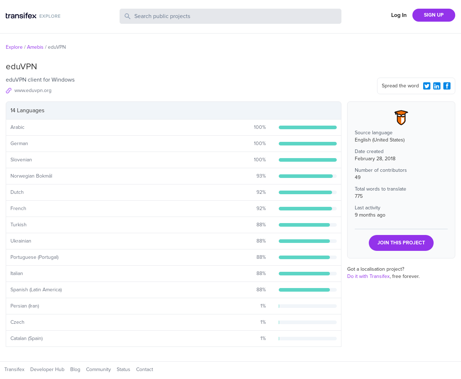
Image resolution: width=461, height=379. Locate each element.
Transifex (14, 369)
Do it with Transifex (368, 276)
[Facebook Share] (447, 86)
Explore (14, 47)
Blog (75, 369)
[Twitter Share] (427, 86)
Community (98, 369)
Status (123, 369)
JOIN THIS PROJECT (401, 243)
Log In (399, 15)
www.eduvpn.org (33, 90)
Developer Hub (47, 369)
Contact (144, 369)
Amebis (35, 47)
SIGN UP (434, 15)
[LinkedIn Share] (437, 86)
